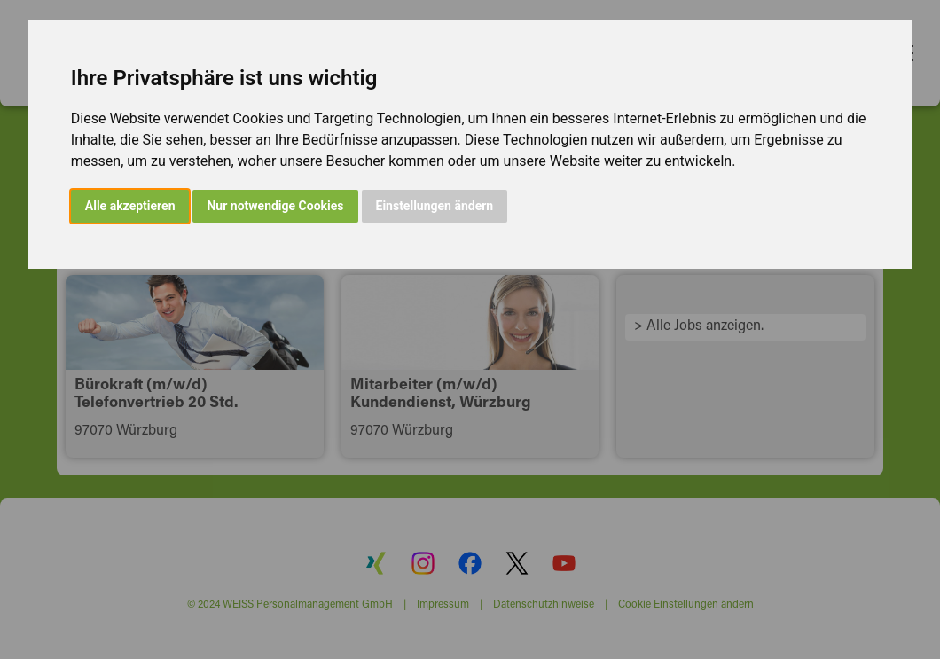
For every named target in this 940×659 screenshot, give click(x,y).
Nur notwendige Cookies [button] (275, 206)
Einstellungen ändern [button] (435, 206)
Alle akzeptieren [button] (130, 206)
